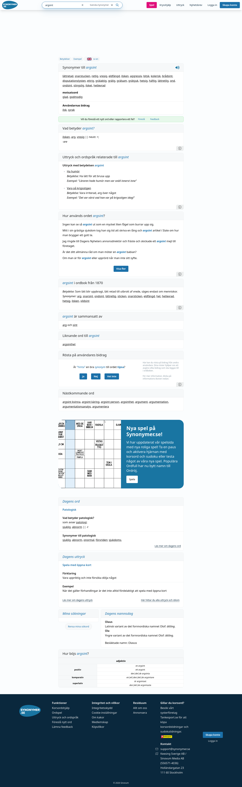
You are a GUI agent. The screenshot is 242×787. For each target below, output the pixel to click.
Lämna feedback (62, 727)
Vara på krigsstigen (79, 188)
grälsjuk (133, 81)
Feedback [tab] (154, 119)
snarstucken (82, 76)
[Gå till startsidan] (10, 5)
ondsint (67, 85)
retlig (95, 76)
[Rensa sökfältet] (82, 5)
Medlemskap (100, 722)
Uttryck (180, 5)
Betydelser (65, 59)
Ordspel (57, 713)
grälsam (122, 81)
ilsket (89, 85)
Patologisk (69, 509)
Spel (151, 5)
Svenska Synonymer (102, 5)
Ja (83, 376)
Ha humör (73, 171)
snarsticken (135, 296)
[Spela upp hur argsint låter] (177, 67)
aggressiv (136, 76)
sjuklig (67, 527)
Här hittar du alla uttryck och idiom (160, 600)
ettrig (90, 81)
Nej (96, 376)
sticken (122, 296)
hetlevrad (100, 85)
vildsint (85, 301)
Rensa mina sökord (78, 626)
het (158, 296)
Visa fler (121, 268)
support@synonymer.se (175, 749)
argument (141, 402)
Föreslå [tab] (141, 119)
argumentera (100, 406)
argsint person (110, 402)
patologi (81, 522)
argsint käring (90, 402)
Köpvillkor (98, 727)
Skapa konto (230, 5)
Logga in (212, 5)
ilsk (65, 110)
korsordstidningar (171, 727)
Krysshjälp (165, 5)
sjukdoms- (115, 540)
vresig (103, 76)
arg (73, 137)
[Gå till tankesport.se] (175, 736)
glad (65, 97)
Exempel (78, 59)
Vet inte (111, 376)
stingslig (78, 85)
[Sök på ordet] (117, 5)
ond (172, 81)
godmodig (76, 97)
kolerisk (155, 76)
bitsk (146, 76)
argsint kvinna (71, 402)
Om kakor (98, 717)
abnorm (77, 527)
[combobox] (60, 5)
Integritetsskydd (102, 708)
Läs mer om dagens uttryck (78, 600)
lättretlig (163, 81)
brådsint (167, 76)
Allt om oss (140, 708)
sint (75, 325)
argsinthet (69, 344)
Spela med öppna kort (77, 565)
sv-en (91, 59)
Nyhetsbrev (196, 5)
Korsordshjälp (60, 708)
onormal (89, 540)
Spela (132, 479)
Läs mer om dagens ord (168, 545)
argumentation (158, 402)
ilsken (125, 76)
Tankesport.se (169, 717)
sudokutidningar (170, 731)
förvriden (101, 540)
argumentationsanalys (77, 406)
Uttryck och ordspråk (65, 717)
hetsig (144, 81)
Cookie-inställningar (104, 713)
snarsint (88, 296)
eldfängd (114, 76)
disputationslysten (74, 81)
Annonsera (140, 713)
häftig (152, 81)
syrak (71, 110)
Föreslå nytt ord (62, 722)
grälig (111, 81)
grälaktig (101, 81)
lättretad (68, 76)
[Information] (180, 148)
